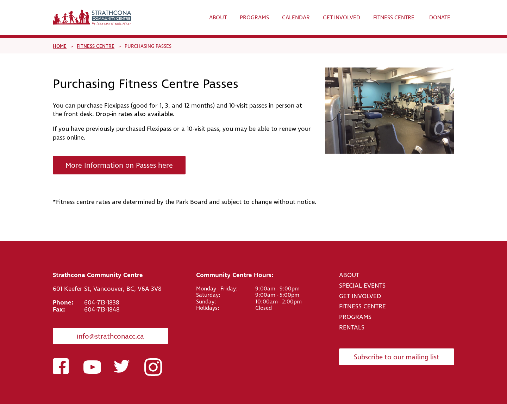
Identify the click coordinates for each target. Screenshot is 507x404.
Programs (254, 17)
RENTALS (351, 327)
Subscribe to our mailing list (396, 357)
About (218, 17)
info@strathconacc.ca (110, 336)
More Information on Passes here (119, 166)
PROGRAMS (355, 317)
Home (60, 46)
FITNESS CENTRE (362, 306)
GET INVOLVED (360, 296)
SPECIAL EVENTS (362, 285)
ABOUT (349, 275)
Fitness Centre (393, 17)
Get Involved (341, 17)
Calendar (296, 17)
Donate (439, 17)
